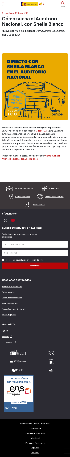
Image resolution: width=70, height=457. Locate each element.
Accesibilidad (35, 428)
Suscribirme (35, 265)
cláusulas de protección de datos (30, 260)
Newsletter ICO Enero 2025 (15, 13)
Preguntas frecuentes (35, 443)
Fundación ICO (8, 342)
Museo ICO (41, 130)
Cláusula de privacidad (35, 433)
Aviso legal (35, 438)
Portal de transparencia (12, 297)
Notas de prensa (9, 314)
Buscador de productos (12, 286)
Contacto (35, 452)
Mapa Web (35, 447)
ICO (3, 331)
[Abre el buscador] (62, 4)
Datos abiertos (8, 292)
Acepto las (25, 260)
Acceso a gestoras (10, 303)
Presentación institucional (13, 309)
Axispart (5, 336)
